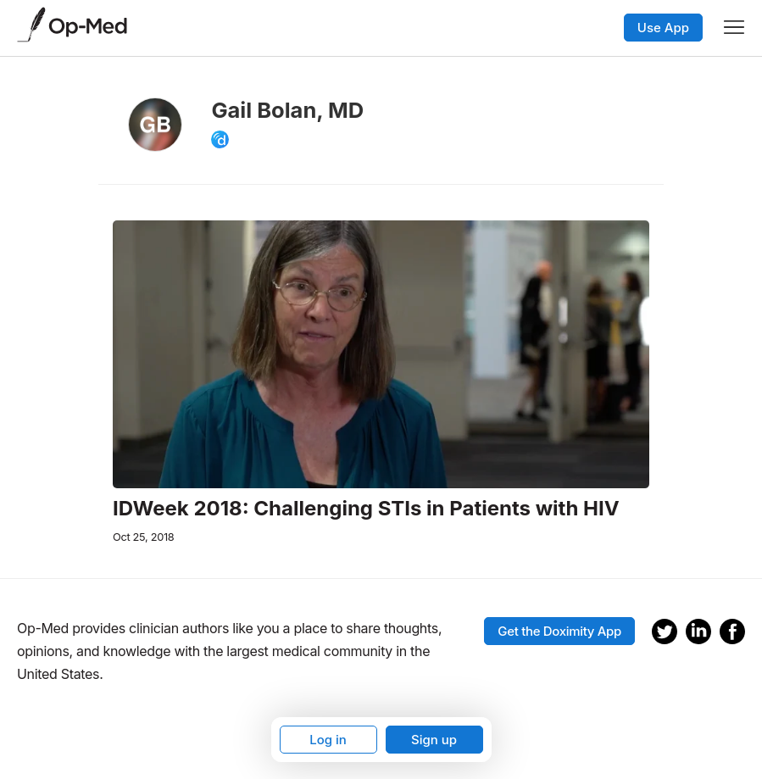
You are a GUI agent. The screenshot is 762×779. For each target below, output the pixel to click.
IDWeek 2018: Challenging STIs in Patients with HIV (366, 508)
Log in (328, 740)
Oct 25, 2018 (143, 537)
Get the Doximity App (559, 631)
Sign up (434, 740)
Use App (663, 27)
